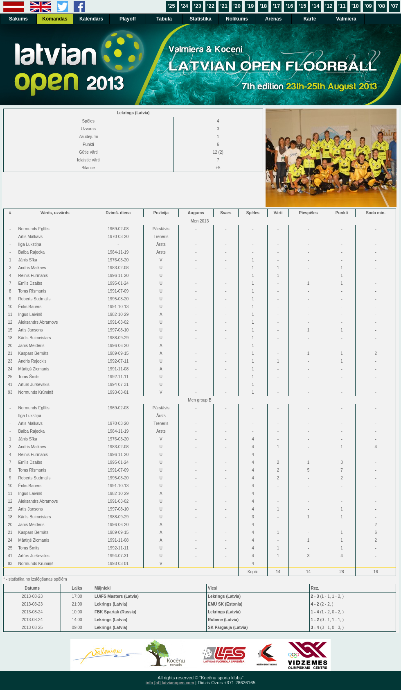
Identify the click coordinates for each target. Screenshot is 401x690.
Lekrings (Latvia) (224, 596)
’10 (355, 6)
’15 (302, 6)
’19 (250, 6)
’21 (224, 6)
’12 (329, 6)
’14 (315, 6)
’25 (171, 6)
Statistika (200, 19)
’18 (263, 6)
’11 (342, 6)
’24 (184, 6)
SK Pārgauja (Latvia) (228, 627)
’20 (237, 6)
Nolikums (237, 19)
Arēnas (273, 19)
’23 (197, 6)
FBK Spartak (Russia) (115, 612)
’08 (381, 6)
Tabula (164, 19)
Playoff (127, 19)
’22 (210, 6)
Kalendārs (91, 19)
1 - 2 (315, 619)
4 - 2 (315, 604)
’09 (368, 6)
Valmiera (346, 19)
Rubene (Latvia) (223, 619)
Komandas (54, 19)
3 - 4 (315, 627)
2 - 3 (315, 596)
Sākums (18, 19)
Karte (310, 19)
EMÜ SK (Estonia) (225, 604)
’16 (289, 6)
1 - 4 (315, 612)
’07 (394, 6)
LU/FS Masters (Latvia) (117, 596)
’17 (276, 6)
